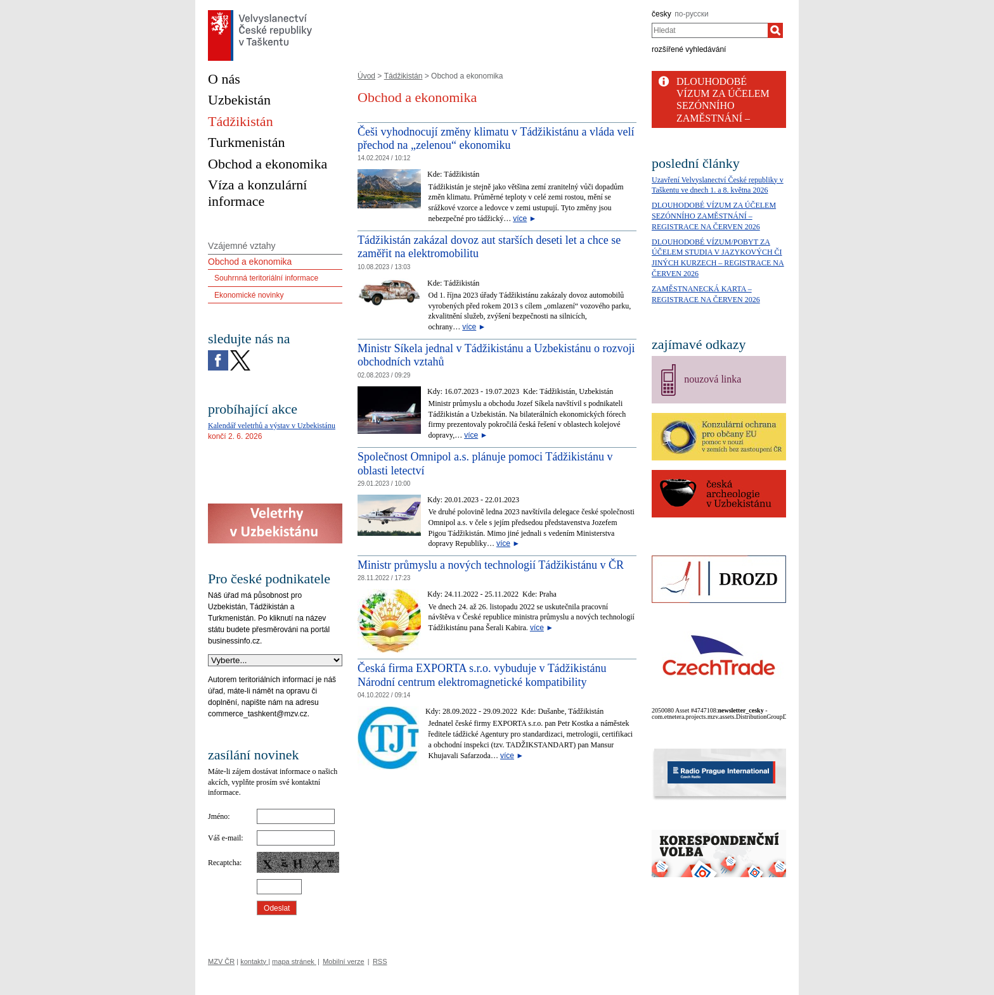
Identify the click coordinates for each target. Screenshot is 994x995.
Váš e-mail (224, 837)
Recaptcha (224, 862)
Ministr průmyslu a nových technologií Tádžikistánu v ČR (491, 565)
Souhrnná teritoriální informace (266, 278)
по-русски (691, 14)
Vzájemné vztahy (242, 246)
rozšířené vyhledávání (689, 49)
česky (661, 14)
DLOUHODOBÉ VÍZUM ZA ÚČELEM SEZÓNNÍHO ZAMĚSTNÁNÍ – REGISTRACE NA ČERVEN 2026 (714, 216)
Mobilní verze (343, 961)
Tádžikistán (403, 76)
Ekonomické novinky (248, 295)
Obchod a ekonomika (250, 262)
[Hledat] (775, 30)
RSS (380, 961)
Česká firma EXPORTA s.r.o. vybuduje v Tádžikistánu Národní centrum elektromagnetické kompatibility (482, 675)
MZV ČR (221, 961)
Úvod (366, 76)
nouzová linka (712, 379)
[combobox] (710, 30)
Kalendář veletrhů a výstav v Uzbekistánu (271, 425)
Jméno (218, 816)
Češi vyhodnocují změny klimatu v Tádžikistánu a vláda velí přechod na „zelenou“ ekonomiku (496, 138)
